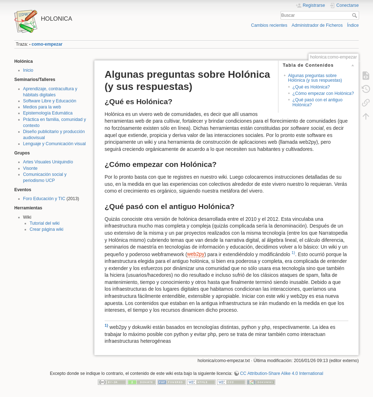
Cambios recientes (269, 25)
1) (293, 252)
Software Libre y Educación (49, 100)
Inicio (28, 70)
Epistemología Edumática (48, 113)
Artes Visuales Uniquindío (48, 161)
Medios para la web (42, 107)
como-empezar (47, 44)
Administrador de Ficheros (317, 25)
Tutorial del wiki (45, 223)
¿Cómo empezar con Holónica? (323, 93)
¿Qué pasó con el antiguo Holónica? (317, 102)
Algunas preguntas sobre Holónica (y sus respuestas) (315, 78)
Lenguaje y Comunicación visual (54, 143)
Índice (353, 25)
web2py (195, 254)
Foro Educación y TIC (44, 198)
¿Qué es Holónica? (311, 87)
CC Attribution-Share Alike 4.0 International (281, 373)
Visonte (30, 168)
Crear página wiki (47, 229)
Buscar (355, 15)
